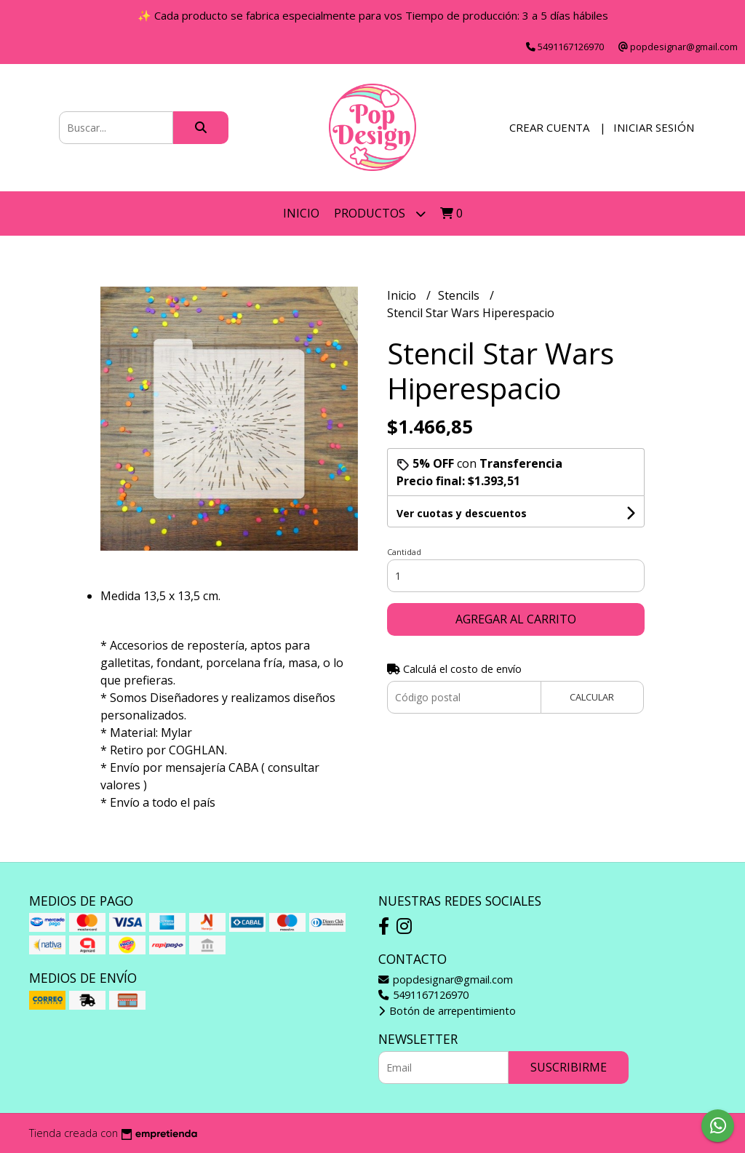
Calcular (592, 696)
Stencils (460, 295)
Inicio (301, 213)
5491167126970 (423, 995)
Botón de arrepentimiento (447, 1011)
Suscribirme (568, 1067)
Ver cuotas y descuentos (462, 513)
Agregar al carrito (515, 619)
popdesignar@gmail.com (445, 979)
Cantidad (404, 551)
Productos (380, 213)
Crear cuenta (549, 127)
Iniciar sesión (653, 127)
